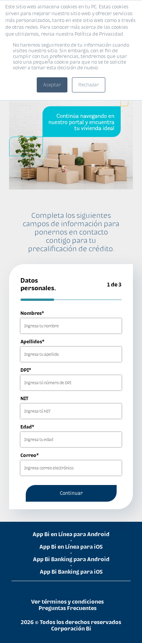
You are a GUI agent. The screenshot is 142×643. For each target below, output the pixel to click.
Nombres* (32, 313)
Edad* (27, 427)
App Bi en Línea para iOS (71, 546)
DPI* (25, 370)
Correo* (29, 455)
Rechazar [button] (88, 85)
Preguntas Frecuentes (68, 608)
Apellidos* (32, 341)
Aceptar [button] (52, 85)
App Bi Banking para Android (71, 559)
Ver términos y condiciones (67, 601)
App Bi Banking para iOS (71, 571)
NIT (24, 398)
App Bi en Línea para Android (71, 534)
